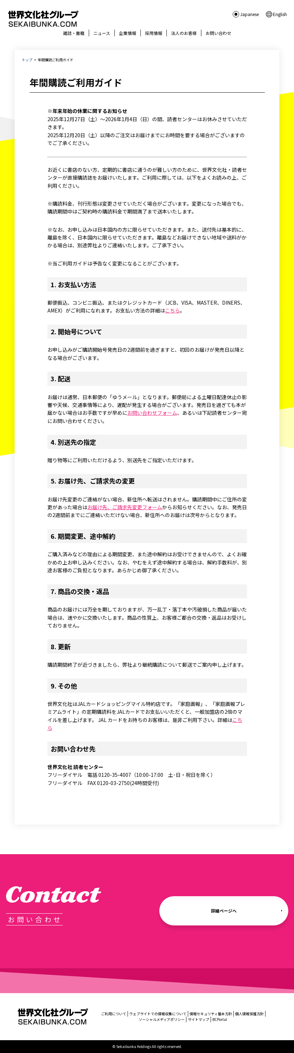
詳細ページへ (224, 911)
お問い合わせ (218, 33)
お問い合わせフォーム (152, 412)
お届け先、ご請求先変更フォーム (124, 507)
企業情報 (127, 33)
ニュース (101, 33)
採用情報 (153, 33)
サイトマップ (198, 1019)
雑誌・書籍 (73, 33)
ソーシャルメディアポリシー (162, 1019)
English (280, 14)
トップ (27, 59)
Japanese (249, 14)
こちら (172, 310)
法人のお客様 (184, 33)
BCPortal (219, 1019)
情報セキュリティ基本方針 (211, 1013)
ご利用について (113, 1013)
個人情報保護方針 (249, 1013)
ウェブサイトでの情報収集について (157, 1013)
